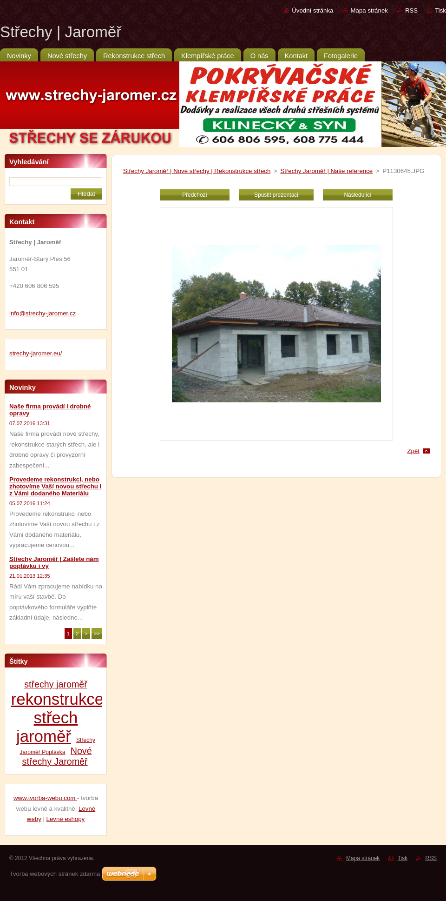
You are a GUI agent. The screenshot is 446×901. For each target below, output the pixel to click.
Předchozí (194, 195)
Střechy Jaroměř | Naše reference (326, 170)
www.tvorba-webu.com (45, 797)
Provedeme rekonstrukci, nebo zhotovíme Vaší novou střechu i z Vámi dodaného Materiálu (55, 486)
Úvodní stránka (312, 10)
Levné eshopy (65, 818)
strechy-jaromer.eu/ (35, 353)
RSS (411, 10)
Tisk (440, 10)
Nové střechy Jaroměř (57, 756)
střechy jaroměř (55, 684)
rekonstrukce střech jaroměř (57, 717)
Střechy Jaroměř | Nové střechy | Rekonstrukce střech (196, 170)
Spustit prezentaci (276, 195)
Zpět (413, 450)
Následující (357, 195)
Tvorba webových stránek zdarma (54, 873)
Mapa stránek (369, 10)
